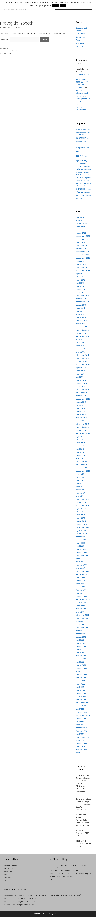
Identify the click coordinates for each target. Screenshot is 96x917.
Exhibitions (80, 34)
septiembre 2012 (83, 433)
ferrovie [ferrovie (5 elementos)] (85, 152)
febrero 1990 (81, 743)
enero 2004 (80, 612)
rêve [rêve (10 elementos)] (78, 192)
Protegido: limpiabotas (24, 904)
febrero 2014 (81, 383)
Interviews (80, 37)
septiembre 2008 (83, 537)
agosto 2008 (81, 540)
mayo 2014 (80, 374)
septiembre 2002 (83, 634)
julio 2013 (80, 405)
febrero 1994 (81, 718)
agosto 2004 (81, 602)
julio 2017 (80, 277)
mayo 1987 (80, 753)
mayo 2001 (80, 649)
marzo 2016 (81, 317)
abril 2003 (80, 621)
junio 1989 (80, 746)
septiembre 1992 (83, 728)
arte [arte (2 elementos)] (85, 132)
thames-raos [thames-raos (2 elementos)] (88, 195)
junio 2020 (80, 242)
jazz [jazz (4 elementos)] (82, 169)
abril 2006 (80, 583)
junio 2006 (80, 577)
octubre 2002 (81, 630)
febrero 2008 (81, 552)
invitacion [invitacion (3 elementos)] (87, 166)
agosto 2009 (81, 530)
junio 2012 (80, 443)
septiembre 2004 (83, 599)
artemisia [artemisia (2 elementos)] (89, 132)
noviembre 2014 (82, 358)
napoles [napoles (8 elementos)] (87, 177)
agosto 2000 (81, 659)
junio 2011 (80, 480)
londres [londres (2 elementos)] (78, 172)
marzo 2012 (81, 452)
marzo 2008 (81, 549)
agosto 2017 (81, 273)
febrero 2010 (81, 524)
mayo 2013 (80, 411)
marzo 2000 (81, 665)
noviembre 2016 (82, 295)
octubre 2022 (81, 223)
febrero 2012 (81, 455)
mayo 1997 (80, 684)
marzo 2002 (81, 643)
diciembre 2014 (82, 355)
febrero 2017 (81, 289)
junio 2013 (80, 408)
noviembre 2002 (82, 627)
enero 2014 (80, 386)
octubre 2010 (81, 502)
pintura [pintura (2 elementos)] (85, 186)
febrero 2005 (81, 596)
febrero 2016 (81, 320)
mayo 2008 (80, 543)
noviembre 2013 (82, 392)
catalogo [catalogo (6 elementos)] (79, 141)
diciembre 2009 (82, 527)
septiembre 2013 (83, 399)
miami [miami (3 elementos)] (87, 172)
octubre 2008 (81, 533)
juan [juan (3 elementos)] (85, 169)
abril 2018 (80, 261)
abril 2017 (80, 283)
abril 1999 (80, 671)
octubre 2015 (81, 333)
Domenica (80, 88)
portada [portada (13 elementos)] (80, 188)
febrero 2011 (81, 493)
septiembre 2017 (83, 270)
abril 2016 (80, 314)
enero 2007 (80, 568)
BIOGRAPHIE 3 (56, 879)
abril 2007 (80, 562)
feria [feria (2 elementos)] (81, 152)
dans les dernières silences (11, 51)
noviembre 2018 (82, 255)
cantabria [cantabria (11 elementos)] (81, 137)
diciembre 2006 (82, 571)
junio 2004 (80, 605)
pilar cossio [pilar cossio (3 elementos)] (79, 186)
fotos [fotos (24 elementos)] (79, 156)
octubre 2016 (81, 298)
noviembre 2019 (82, 245)
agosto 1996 (81, 696)
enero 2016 (80, 324)
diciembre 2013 (82, 389)
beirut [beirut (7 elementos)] (81, 134)
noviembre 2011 (82, 464)
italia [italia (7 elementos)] (78, 169)
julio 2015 (80, 342)
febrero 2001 (81, 656)
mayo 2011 (80, 483)
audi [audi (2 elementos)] (77, 135)
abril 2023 (80, 220)
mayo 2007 (80, 558)
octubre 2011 (81, 468)
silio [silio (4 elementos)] (77, 195)
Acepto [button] (56, 6)
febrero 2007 (81, 565)
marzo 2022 (81, 233)
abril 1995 (80, 709)
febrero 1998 (81, 677)
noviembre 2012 (82, 427)
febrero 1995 (81, 712)
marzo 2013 (81, 414)
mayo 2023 (80, 217)
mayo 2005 (80, 593)
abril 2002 (80, 640)
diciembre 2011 (82, 461)
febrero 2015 (81, 349)
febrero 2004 (81, 608)
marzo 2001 (81, 652)
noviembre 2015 (82, 330)
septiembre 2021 (83, 236)
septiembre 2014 (83, 364)
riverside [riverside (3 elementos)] (88, 189)
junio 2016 (80, 308)
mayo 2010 (80, 518)
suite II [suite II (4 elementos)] (81, 195)
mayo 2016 (80, 311)
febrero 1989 (81, 749)
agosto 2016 (81, 305)
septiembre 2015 (83, 336)
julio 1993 (80, 721)
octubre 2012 (81, 430)
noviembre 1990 (82, 737)
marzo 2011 (81, 489)
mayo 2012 (80, 446)
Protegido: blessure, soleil (25, 898)
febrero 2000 (81, 668)
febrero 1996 (81, 699)
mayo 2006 (80, 580)
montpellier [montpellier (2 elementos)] (87, 174)
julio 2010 (80, 511)
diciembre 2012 (82, 424)
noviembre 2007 (82, 555)
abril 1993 (80, 724)
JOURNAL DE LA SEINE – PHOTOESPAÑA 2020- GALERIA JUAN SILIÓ (82, 79)
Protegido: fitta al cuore (25, 901)
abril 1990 (80, 740)
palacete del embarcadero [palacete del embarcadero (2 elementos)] (82, 180)
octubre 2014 (81, 361)
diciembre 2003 (82, 615)
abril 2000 (80, 662)
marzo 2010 (81, 521)
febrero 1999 (81, 674)
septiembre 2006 (83, 574)
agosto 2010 (81, 508)
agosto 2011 (81, 474)
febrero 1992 (81, 731)
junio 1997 (80, 681)
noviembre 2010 (82, 499)
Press (78, 40)
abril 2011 (80, 486)
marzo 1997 (81, 690)
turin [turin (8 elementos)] (78, 198)
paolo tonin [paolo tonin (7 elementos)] (81, 183)
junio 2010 (80, 515)
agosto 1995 (81, 706)
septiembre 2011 (83, 471)
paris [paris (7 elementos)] (89, 183)
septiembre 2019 (83, 251)
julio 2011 (80, 477)
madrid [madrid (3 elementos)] (82, 172)
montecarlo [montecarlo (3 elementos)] (79, 175)
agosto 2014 (81, 367)
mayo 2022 (80, 230)
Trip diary (5, 49)
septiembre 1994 (83, 715)
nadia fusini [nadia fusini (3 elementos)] (79, 177)
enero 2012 (80, 458)
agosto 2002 (81, 637)
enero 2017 (80, 292)
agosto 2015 (81, 339)
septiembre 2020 (83, 239)
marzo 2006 (81, 587)
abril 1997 (80, 687)
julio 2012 (80, 439)
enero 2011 (80, 496)
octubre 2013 (81, 396)
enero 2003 (80, 624)
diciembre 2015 (82, 327)
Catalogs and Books (12, 865)
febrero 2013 (81, 418)
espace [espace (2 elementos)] (78, 143)
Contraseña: (19, 39)
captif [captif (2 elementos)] (88, 138)
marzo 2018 (81, 264)
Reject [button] (63, 6)
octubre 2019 (81, 248)
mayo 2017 (80, 280)
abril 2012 (80, 449)
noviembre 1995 (82, 702)
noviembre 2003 (82, 618)
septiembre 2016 (83, 302)
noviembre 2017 (82, 267)
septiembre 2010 (83, 505)
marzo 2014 (81, 380)
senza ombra (6, 53)
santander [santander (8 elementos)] (86, 192)
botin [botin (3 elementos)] (86, 135)
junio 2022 (80, 226)
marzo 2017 (81, 286)
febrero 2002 (81, 646)
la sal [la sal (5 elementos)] (89, 169)
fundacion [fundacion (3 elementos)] (86, 156)
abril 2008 (80, 546)
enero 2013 (80, 421)
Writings (79, 46)
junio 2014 (80, 370)
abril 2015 (80, 345)
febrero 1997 (81, 693)
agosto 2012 (81, 436)
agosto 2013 (81, 402)
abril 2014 (80, 377)
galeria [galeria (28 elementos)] (81, 160)
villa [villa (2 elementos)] (82, 198)
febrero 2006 (81, 590)
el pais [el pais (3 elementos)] (86, 141)
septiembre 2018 (83, 258)
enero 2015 (80, 352)
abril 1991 (80, 734)
